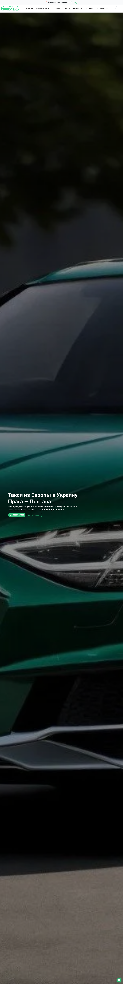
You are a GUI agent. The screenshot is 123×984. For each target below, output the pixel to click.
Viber (73, 2)
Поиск (89, 8)
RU (118, 8)
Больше (76, 8)
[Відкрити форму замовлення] (119, 980)
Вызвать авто (34, 515)
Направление (41, 8)
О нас (65, 8)
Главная (29, 8)
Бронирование (102, 8)
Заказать (56, 8)
